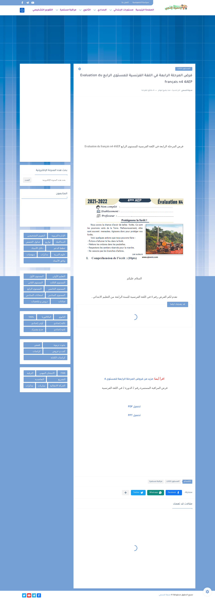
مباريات (41, 385)
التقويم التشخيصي (43, 10)
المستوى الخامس (56, 288)
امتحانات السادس (34, 295)
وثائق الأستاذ (59, 260)
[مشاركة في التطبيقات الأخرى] (125, 492)
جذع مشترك (37, 329)
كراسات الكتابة (58, 357)
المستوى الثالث (183, 69)
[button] (174, 492)
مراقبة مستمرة (68, 10)
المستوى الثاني (35, 282)
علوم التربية (59, 254)
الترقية (30, 373)
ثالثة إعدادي (59, 323)
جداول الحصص (33, 242)
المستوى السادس (56, 295)
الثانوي (87, 10)
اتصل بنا (125, 3)
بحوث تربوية (59, 345)
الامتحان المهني (47, 373)
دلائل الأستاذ (37, 248)
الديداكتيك (60, 242)
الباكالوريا (46, 317)
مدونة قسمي (165, 595)
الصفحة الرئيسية (145, 10)
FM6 (63, 373)
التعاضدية (39, 379)
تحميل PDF (134, 406)
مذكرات (44, 254)
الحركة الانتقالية (57, 385)
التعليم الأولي (58, 276)
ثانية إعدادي (59, 329)
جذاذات (61, 301)
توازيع (48, 242)
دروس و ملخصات (39, 301)
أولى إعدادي (37, 323)
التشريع (61, 379)
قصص (37, 345)
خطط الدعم (59, 248)
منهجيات (31, 254)
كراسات (37, 351)
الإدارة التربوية (58, 235)
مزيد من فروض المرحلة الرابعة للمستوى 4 (128, 379)
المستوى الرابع (34, 288)
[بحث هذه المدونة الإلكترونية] (49, 180)
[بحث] (22, 10)
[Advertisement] (107, 39)
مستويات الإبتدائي (123, 10)
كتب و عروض (58, 351)
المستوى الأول (37, 276)
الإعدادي (102, 10)
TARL (31, 317)
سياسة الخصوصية (141, 3)
